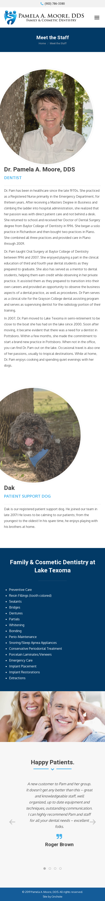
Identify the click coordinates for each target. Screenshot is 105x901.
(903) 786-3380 (55, 3)
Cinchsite (56, 896)
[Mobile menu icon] (97, 18)
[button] (44, 868)
